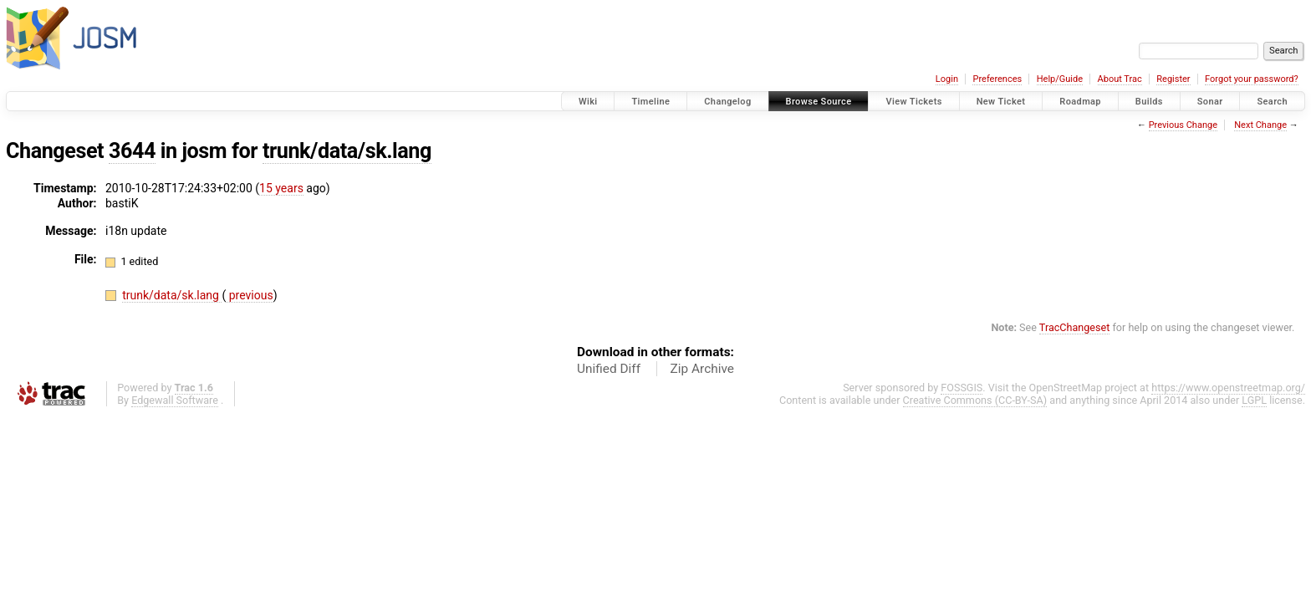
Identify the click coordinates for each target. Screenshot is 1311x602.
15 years (281, 188)
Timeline (650, 101)
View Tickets (913, 101)
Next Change (1260, 125)
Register (1173, 79)
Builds (1149, 101)
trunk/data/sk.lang (347, 151)
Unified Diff (608, 368)
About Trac (1120, 79)
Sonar (1210, 101)
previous (249, 295)
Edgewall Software (174, 400)
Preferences (997, 79)
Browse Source (819, 101)
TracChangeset (1074, 327)
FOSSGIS (961, 387)
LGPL (1254, 400)
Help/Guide (1060, 79)
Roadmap (1080, 101)
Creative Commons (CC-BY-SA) (975, 400)
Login (947, 79)
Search (1272, 101)
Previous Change (1183, 125)
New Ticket (1001, 101)
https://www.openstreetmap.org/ (1228, 387)
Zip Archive (702, 368)
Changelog (727, 101)
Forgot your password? (1251, 79)
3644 (132, 151)
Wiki (588, 101)
